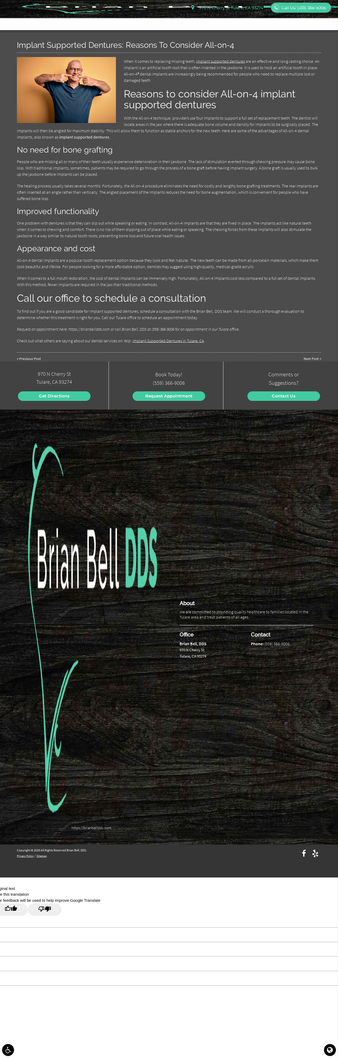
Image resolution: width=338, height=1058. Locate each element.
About (190, 21)
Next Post (311, 358)
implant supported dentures (220, 61)
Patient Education (284, 21)
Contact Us (317, 21)
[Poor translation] (45, 909)
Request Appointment (169, 395)
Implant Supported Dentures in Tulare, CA (168, 340)
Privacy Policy (26, 856)
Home (172, 21)
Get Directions (54, 395)
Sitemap (43, 856)
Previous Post (30, 358)
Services (253, 21)
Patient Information (221, 21)
